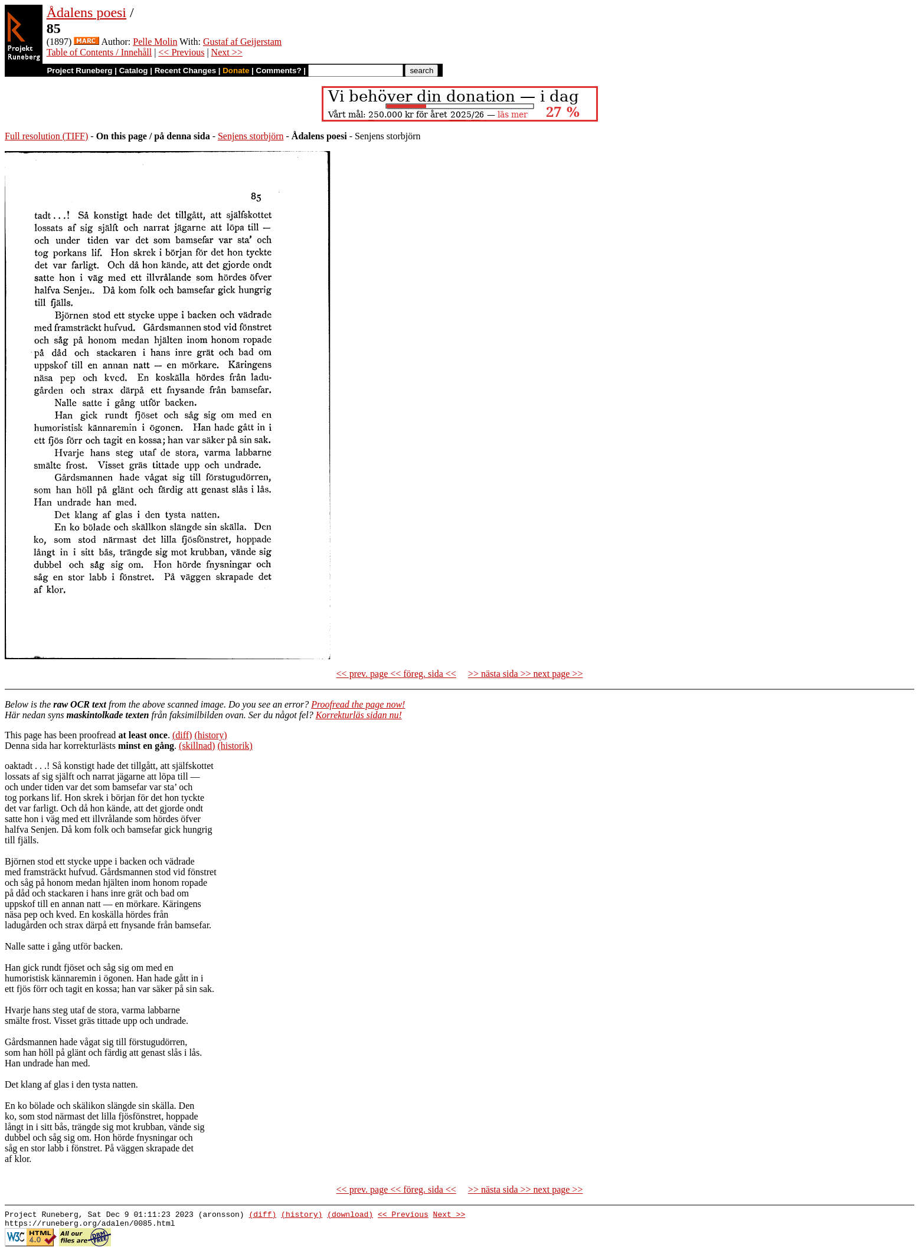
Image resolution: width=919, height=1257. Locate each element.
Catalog (133, 70)
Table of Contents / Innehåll (99, 52)
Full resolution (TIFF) (46, 136)
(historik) (235, 746)
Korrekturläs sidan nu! (359, 715)
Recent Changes (185, 70)
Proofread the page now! (358, 704)
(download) (350, 1215)
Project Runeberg (79, 70)
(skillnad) (197, 746)
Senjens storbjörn (251, 136)
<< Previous (181, 52)
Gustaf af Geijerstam (242, 42)
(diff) (182, 735)
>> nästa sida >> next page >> (525, 674)
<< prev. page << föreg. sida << (396, 674)
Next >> (227, 52)
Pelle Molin (155, 42)
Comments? (279, 70)
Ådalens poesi (86, 12)
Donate (236, 70)
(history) (210, 735)
